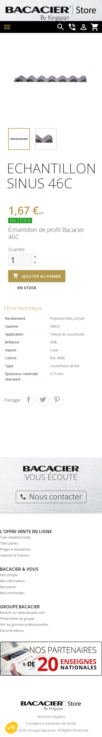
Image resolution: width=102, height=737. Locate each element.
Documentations (12, 630)
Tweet (42, 399)
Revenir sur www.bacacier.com (22, 612)
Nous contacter (51, 496)
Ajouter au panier (37, 276)
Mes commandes (12, 593)
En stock (20, 220)
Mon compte (9, 575)
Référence (17, 196)
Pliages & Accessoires (15, 549)
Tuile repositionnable (15, 537)
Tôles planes (9, 543)
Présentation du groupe (17, 618)
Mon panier (8, 587)
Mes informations (12, 581)
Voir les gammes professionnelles (24, 624)
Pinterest (56, 399)
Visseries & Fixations (14, 555)
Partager (28, 399)
